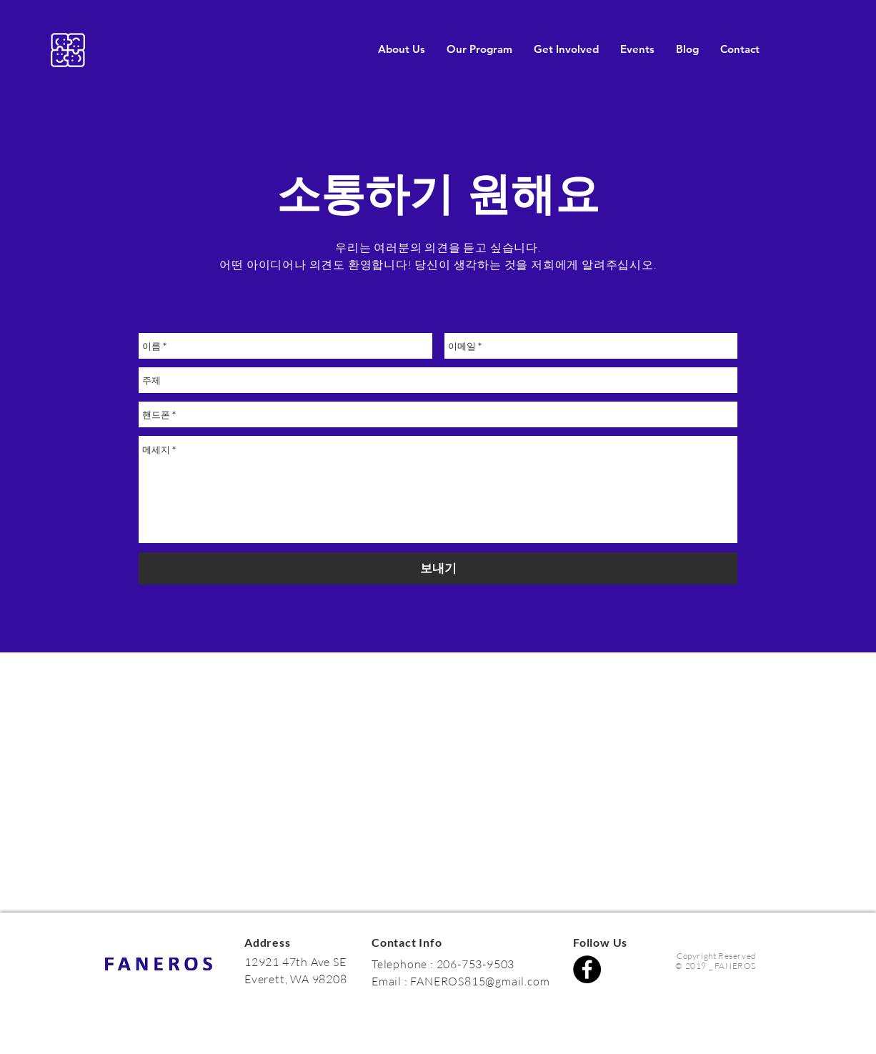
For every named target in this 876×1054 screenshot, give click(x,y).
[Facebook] (587, 969)
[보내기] (438, 568)
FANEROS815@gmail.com (479, 981)
